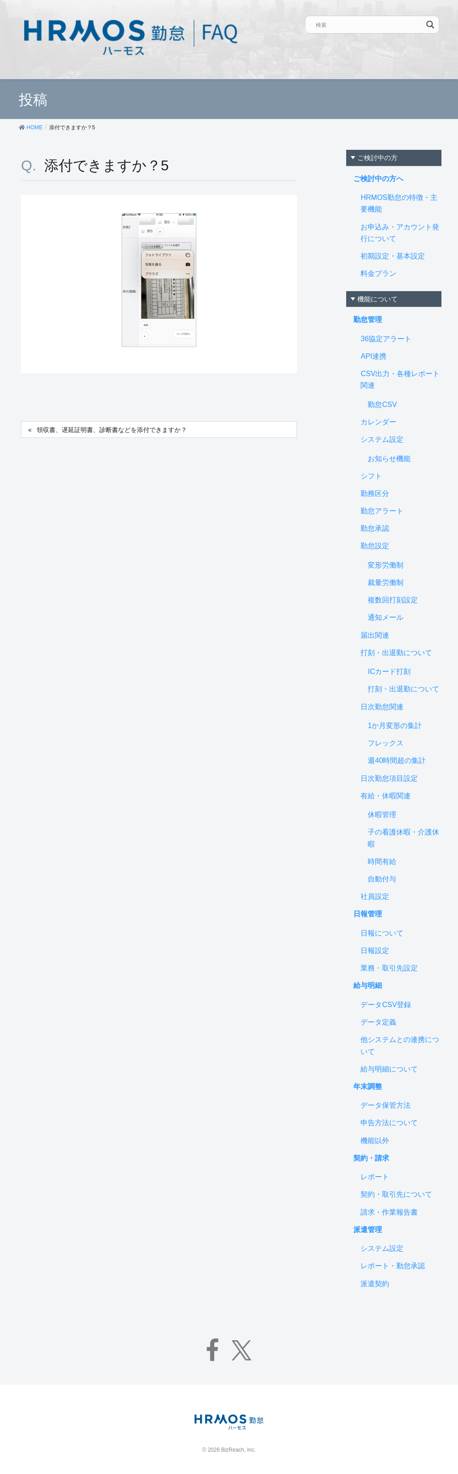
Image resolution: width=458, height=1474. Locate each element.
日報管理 (367, 914)
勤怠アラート (381, 511)
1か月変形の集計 (395, 725)
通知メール (385, 617)
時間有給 (382, 861)
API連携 (373, 356)
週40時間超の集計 (397, 760)
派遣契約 (374, 1284)
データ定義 (378, 1022)
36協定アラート (385, 339)
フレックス (385, 743)
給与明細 (367, 985)
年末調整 (367, 1086)
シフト (371, 476)
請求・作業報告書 (389, 1212)
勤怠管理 (367, 319)
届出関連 (374, 635)
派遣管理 (367, 1229)
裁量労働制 (385, 582)
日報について (381, 933)
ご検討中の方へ (378, 178)
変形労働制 (385, 565)
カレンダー (378, 422)
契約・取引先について (396, 1194)
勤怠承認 (374, 528)
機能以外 (374, 1140)
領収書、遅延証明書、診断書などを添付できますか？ (112, 429)
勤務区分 (374, 493)
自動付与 (382, 879)
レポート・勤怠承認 (392, 1266)
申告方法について (389, 1123)
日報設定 (374, 950)
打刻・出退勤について (396, 653)
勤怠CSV (382, 404)
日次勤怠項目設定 (389, 778)
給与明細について (389, 1069)
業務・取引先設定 (389, 968)
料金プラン (378, 273)
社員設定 (374, 896)
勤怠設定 (374, 546)
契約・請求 (371, 1158)
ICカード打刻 (389, 671)
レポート (374, 1177)
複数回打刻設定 (393, 600)
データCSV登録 (385, 1004)
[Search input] (369, 25)
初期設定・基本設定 (392, 256)
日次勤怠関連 (381, 707)
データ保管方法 (385, 1105)
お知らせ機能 (389, 458)
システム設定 (381, 439)
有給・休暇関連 (385, 796)
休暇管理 (382, 814)
